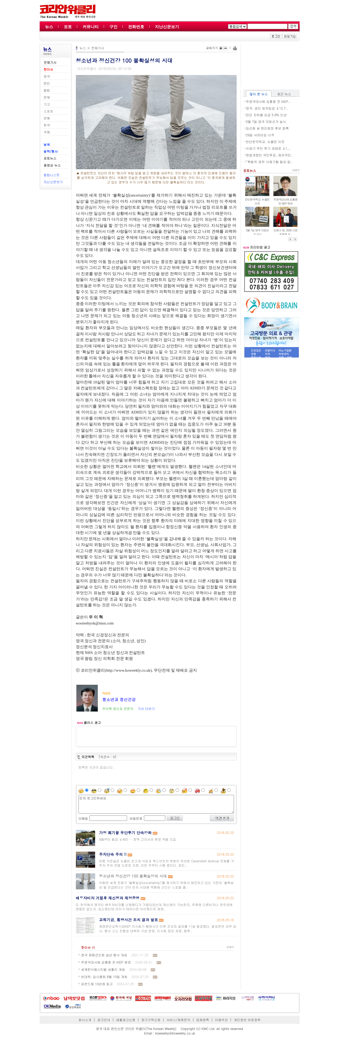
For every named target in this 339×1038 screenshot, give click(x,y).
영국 (47, 76)
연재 (47, 97)
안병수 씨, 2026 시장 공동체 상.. (285, 232)
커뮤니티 (91, 26)
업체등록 (202, 1019)
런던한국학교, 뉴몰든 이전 (265, 141)
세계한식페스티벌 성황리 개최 (103, 969)
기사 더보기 (146, 708)
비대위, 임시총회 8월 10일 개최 (104, 976)
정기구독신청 (151, 1019)
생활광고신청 (125, 1019)
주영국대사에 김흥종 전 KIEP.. (268, 101)
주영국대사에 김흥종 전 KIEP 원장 (106, 962)
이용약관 (221, 1019)
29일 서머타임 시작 (260, 135)
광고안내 (103, 1019)
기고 (47, 104)
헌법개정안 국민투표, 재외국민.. (269, 155)
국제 (47, 132)
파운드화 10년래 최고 (97, 983)
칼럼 (47, 90)
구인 (113, 26)
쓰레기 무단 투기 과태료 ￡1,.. (268, 148)
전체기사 (97, 48)
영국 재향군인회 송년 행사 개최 (104, 955)
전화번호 (136, 26)
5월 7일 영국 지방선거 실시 (266, 121)
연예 (47, 118)
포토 (68, 26)
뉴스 (49, 26)
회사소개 (85, 1019)
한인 (47, 83)
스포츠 (48, 111)
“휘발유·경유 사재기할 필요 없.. (269, 161)
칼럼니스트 (52, 174)
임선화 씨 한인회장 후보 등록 (267, 128)
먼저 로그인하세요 (156, 804)
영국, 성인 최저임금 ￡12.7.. (267, 108)
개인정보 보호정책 (247, 1019)
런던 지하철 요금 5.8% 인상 (266, 114)
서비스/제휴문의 (178, 1019)
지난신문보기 (167, 26)
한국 (47, 125)
